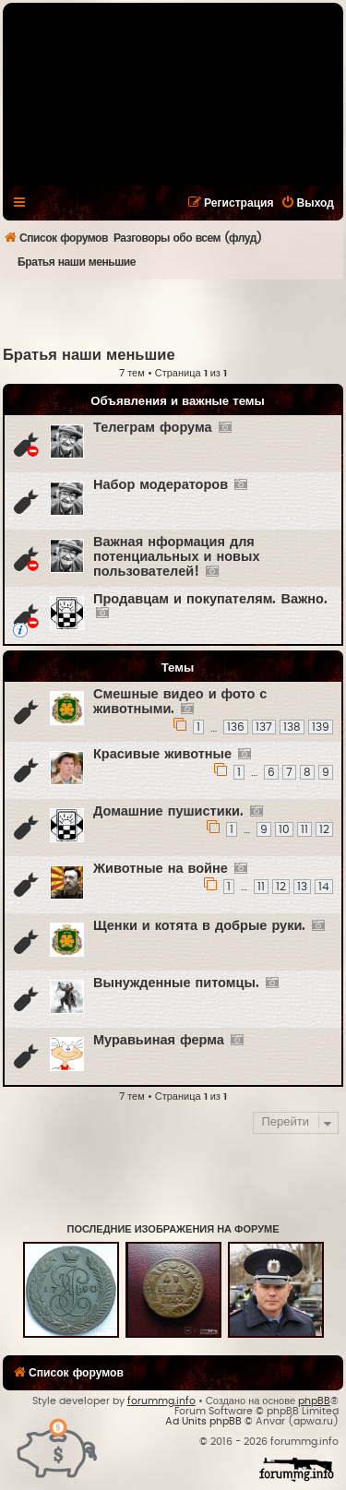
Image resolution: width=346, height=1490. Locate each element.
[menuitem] (307, 203)
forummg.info (161, 1401)
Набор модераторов (160, 485)
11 (304, 829)
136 (236, 727)
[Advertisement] (174, 312)
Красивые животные (162, 754)
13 (302, 886)
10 (284, 829)
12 (324, 829)
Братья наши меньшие (89, 355)
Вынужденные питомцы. (176, 983)
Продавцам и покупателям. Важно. (210, 599)
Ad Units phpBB (203, 1421)
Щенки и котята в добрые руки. (199, 926)
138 (292, 727)
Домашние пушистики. (168, 811)
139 (320, 727)
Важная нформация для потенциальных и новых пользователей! (176, 556)
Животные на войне (160, 869)
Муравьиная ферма (158, 1040)
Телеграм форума (152, 428)
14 (323, 886)
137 (264, 727)
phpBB (314, 1401)
